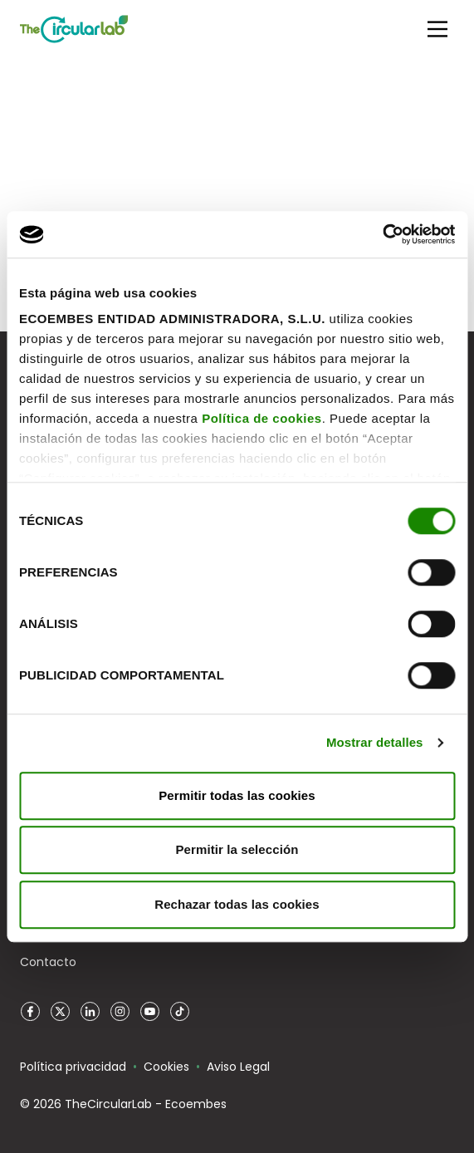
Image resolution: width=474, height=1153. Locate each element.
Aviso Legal (238, 1066)
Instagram (119, 1012)
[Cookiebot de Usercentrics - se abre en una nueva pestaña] (382, 234)
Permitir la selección (236, 849)
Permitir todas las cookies (237, 795)
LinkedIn (90, 1012)
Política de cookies (262, 418)
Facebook (30, 1012)
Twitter (60, 1012)
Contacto (48, 962)
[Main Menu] (437, 29)
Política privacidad (73, 1066)
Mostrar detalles (374, 742)
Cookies (166, 1066)
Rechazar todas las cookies (237, 904)
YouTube (149, 1012)
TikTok (179, 1012)
